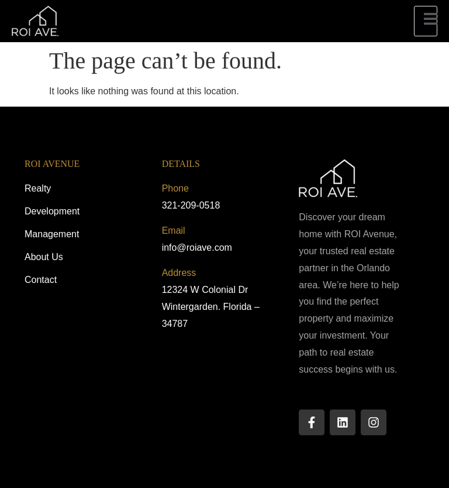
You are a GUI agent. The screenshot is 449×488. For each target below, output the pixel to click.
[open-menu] (425, 21)
